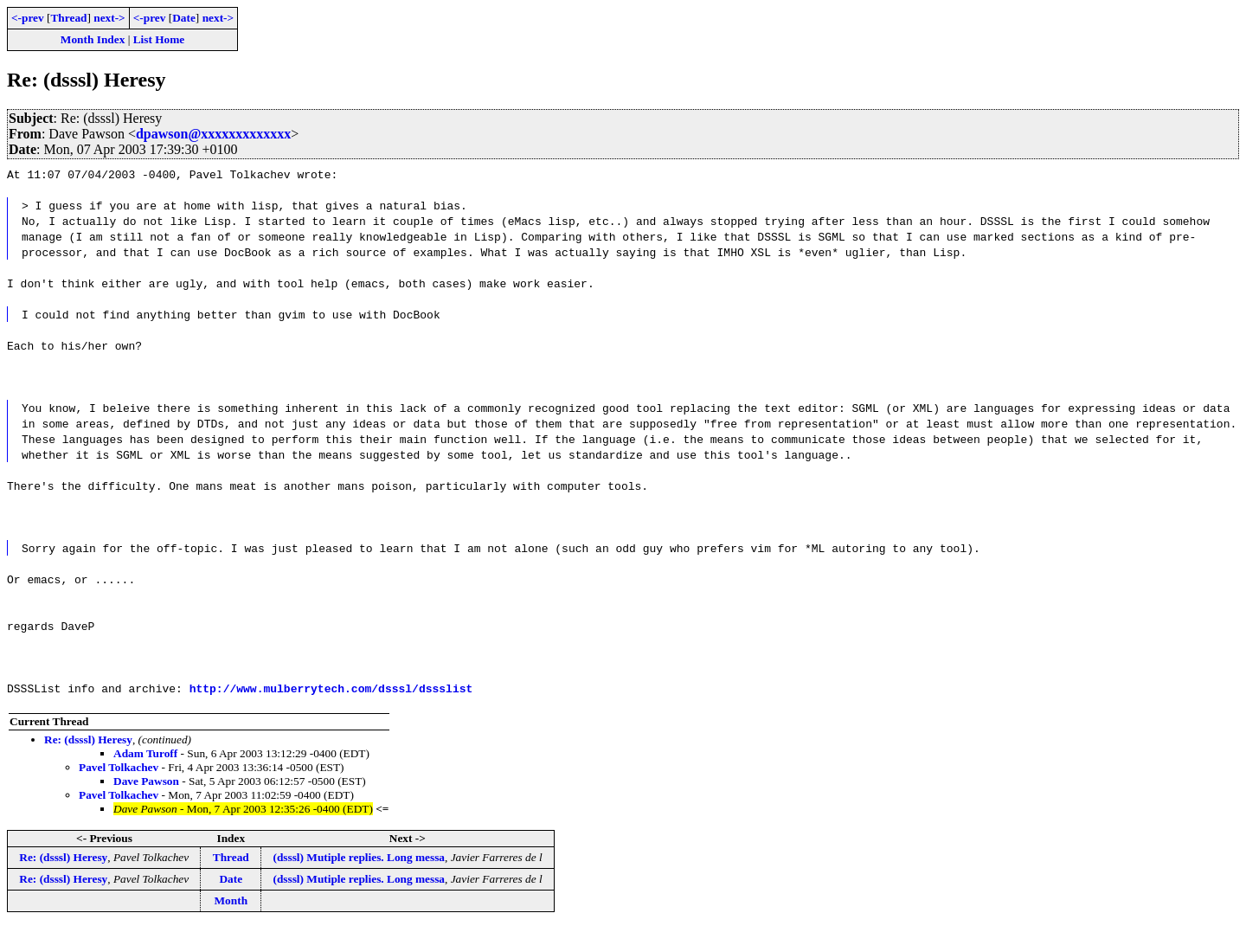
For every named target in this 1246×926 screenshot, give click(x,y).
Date (184, 17)
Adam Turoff (145, 753)
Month (231, 900)
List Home (159, 39)
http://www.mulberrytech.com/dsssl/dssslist (331, 688)
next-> (109, 17)
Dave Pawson (146, 781)
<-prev (27, 17)
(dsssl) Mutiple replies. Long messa (359, 857)
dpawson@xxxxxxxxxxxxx (213, 133)
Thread (68, 17)
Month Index (93, 39)
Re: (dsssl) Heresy (88, 739)
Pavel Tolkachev (118, 767)
